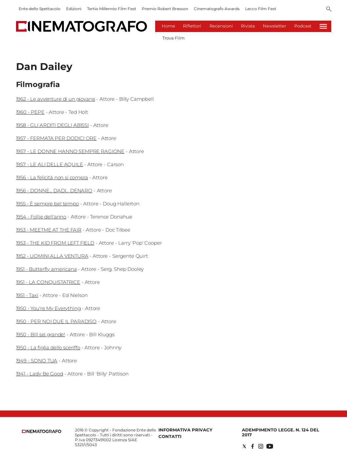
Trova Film (173, 38)
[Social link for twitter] (244, 446)
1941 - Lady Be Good (39, 374)
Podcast (302, 25)
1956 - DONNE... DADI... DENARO (54, 190)
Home (168, 25)
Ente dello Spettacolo (40, 8)
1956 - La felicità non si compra (52, 177)
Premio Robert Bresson (165, 8)
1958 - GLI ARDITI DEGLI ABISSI (52, 125)
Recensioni (221, 25)
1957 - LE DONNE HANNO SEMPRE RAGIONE (70, 151)
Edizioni (74, 8)
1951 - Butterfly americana (46, 269)
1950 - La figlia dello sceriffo (48, 347)
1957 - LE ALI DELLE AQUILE (49, 164)
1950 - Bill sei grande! (40, 334)
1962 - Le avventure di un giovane (55, 99)
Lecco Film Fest (260, 8)
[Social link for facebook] (252, 446)
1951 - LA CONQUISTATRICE (48, 282)
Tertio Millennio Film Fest (111, 8)
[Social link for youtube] (269, 446)
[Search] (328, 9)
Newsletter (274, 25)
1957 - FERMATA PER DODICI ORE (56, 138)
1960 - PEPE (30, 112)
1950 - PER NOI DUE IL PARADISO (56, 321)
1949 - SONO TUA (37, 360)
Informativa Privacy (185, 429)
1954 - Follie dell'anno (41, 217)
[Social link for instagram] (260, 446)
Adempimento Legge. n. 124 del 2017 (280, 432)
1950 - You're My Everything (48, 308)
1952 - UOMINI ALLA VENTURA (52, 256)
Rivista (248, 25)
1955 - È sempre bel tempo (47, 203)
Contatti (169, 436)
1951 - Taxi (27, 295)
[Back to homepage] (41, 431)
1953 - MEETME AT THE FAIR (49, 230)
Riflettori (192, 25)
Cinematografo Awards (217, 8)
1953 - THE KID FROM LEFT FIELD (55, 243)
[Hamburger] (323, 26)
